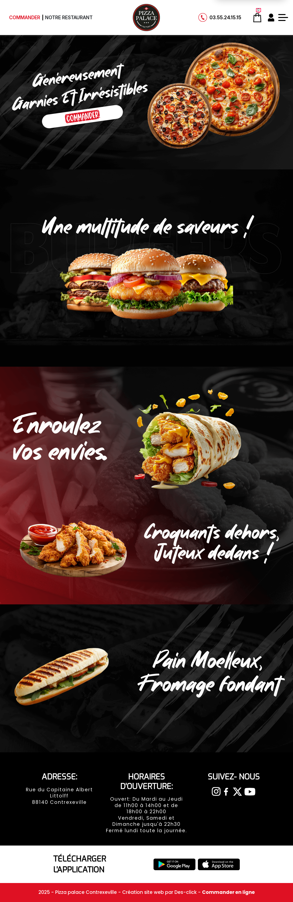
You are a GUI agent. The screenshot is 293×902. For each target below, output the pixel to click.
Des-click (185, 892)
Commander (24, 17)
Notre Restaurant (69, 17)
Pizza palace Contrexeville (86, 892)
